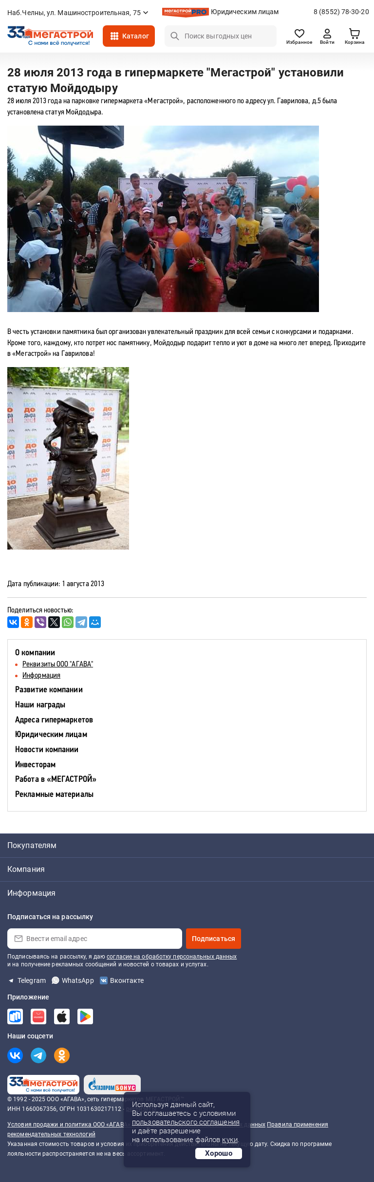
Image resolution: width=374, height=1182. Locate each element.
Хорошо (218, 1153)
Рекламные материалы (54, 794)
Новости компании (47, 750)
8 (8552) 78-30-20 (341, 12)
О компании (35, 653)
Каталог (135, 36)
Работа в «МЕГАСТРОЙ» (55, 779)
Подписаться (213, 938)
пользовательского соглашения (186, 1122)
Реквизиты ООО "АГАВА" (57, 664)
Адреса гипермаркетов (54, 720)
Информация (41, 676)
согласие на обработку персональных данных (172, 956)
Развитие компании (49, 690)
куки (229, 1139)
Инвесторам (35, 765)
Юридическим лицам (245, 12)
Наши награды (40, 705)
